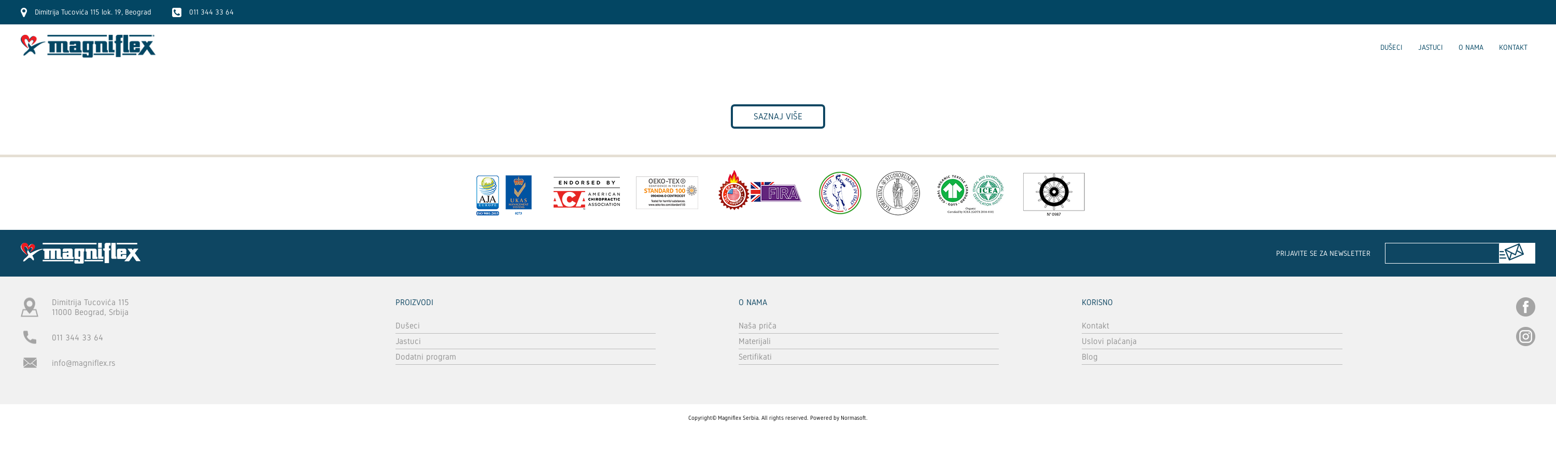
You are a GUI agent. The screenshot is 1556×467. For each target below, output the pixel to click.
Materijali (755, 341)
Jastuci (1430, 47)
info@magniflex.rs (84, 363)
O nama (1471, 47)
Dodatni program (425, 357)
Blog (1090, 357)
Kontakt (1513, 47)
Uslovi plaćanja (1109, 341)
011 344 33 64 (77, 337)
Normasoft (853, 418)
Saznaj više (778, 116)
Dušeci (1391, 47)
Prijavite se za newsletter (1323, 253)
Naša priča (757, 326)
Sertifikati (755, 357)
